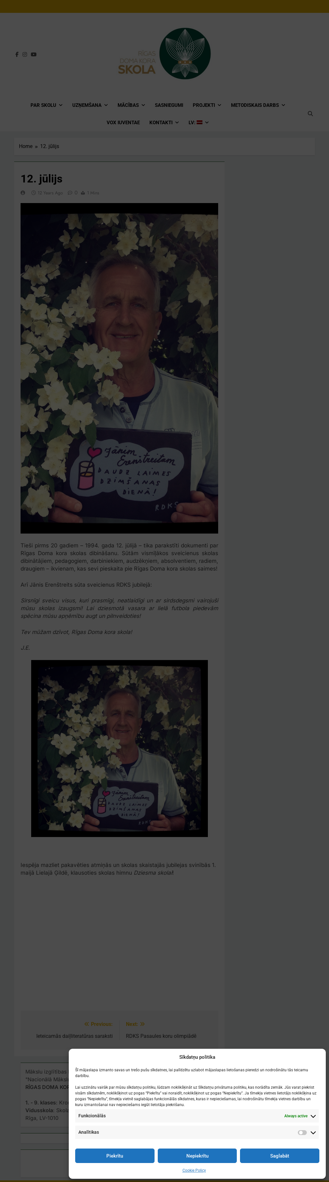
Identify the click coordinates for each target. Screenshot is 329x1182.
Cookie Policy (194, 1170)
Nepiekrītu (197, 1156)
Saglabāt (279, 1156)
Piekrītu (114, 1156)
